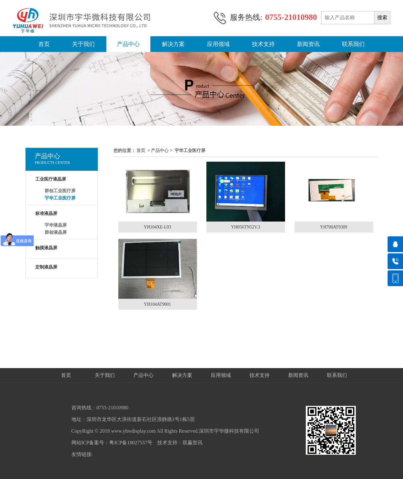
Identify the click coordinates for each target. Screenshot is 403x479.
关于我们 (83, 44)
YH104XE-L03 (157, 227)
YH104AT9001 (157, 304)
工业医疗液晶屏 (50, 179)
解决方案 (173, 44)
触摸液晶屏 (46, 247)
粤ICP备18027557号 (130, 442)
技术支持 (263, 44)
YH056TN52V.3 (245, 227)
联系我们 (353, 44)
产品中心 (128, 44)
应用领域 (218, 44)
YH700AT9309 (333, 227)
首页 (44, 44)
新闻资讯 (308, 44)
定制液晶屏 (46, 267)
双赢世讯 (192, 442)
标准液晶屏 (46, 213)
